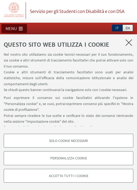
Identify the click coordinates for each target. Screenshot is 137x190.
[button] (14, 28)
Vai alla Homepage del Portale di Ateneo (14, 10)
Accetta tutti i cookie (68, 175)
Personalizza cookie (68, 158)
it (117, 28)
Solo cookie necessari (68, 140)
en (128, 28)
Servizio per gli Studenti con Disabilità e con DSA (77, 11)
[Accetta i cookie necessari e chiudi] (129, 42)
